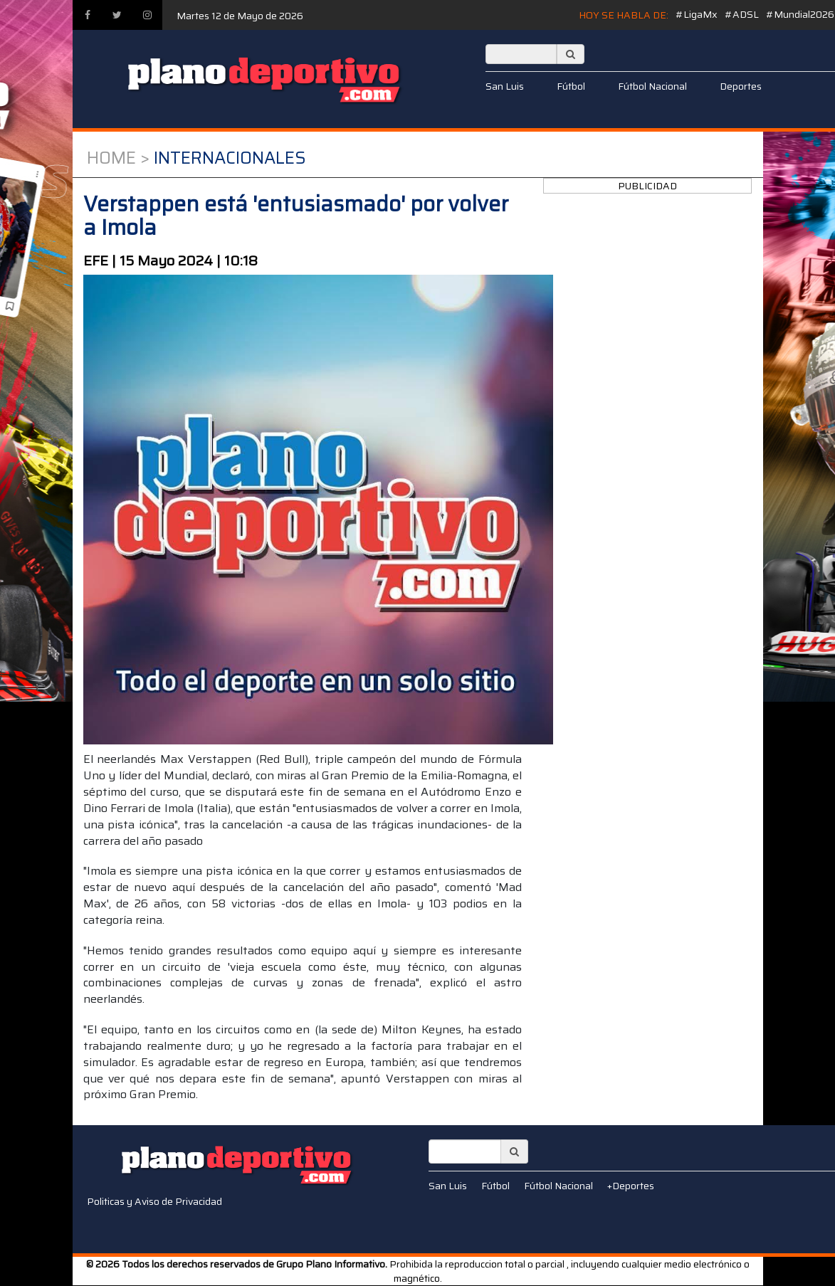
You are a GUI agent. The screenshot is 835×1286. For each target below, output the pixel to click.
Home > (118, 158)
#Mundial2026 (800, 14)
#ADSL (742, 14)
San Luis (504, 86)
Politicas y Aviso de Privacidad (154, 1201)
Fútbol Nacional (652, 86)
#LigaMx (697, 14)
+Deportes (630, 1186)
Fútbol (571, 86)
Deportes (741, 86)
